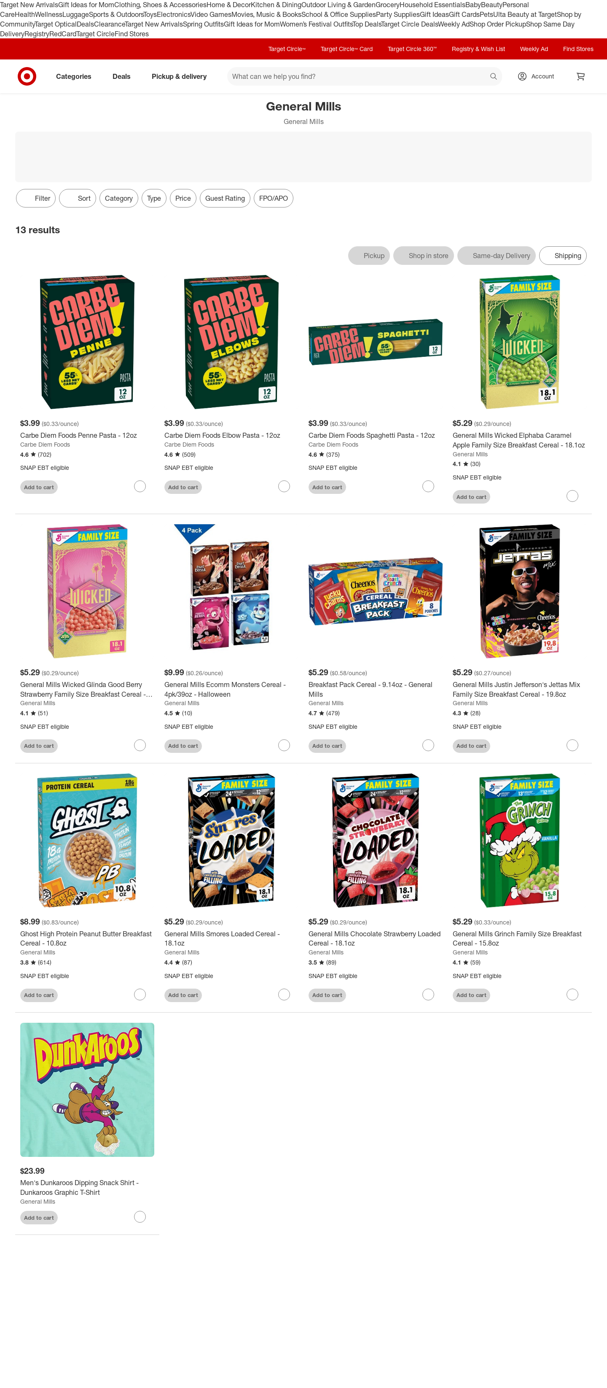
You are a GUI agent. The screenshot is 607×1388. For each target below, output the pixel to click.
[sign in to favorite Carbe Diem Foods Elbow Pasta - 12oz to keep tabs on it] (284, 486)
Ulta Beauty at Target (525, 14)
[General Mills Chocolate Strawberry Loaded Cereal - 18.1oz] (376, 939)
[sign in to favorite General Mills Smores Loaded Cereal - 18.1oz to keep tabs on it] (284, 994)
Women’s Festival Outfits (316, 24)
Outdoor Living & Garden (338, 4)
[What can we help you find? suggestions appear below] (364, 76)
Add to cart (39, 487)
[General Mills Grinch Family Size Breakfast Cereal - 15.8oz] (520, 939)
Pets (486, 14)
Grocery (388, 4)
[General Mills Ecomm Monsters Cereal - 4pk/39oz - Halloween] (231, 689)
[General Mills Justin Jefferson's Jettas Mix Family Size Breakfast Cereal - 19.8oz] (520, 689)
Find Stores (132, 34)
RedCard (62, 34)
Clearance (109, 24)
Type (154, 198)
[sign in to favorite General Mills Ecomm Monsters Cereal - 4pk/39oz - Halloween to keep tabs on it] (284, 745)
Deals (85, 24)
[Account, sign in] (538, 76)
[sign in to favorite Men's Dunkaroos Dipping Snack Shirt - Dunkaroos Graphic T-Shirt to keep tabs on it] (140, 1217)
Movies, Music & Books (266, 14)
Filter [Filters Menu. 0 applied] (35, 198)
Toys (150, 14)
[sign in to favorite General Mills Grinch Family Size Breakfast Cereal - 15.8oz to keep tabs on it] (572, 994)
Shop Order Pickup (498, 24)
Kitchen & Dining (276, 4)
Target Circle (95, 34)
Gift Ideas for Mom (86, 4)
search (494, 77)
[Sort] (77, 198)
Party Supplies (398, 14)
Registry (36, 34)
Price (183, 198)
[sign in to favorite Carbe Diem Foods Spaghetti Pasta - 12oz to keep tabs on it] (428, 486)
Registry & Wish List (478, 48)
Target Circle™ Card (347, 48)
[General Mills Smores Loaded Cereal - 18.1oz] (231, 939)
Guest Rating (225, 198)
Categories (77, 76)
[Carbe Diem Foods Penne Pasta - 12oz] (87, 435)
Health (25, 14)
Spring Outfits (203, 24)
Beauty (491, 4)
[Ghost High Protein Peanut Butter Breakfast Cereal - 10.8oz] (87, 939)
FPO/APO (273, 198)
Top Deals (366, 24)
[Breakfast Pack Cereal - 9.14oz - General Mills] (376, 689)
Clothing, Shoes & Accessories (160, 4)
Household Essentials (432, 4)
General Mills (470, 454)
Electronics (174, 14)
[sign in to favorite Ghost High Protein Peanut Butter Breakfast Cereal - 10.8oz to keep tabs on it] (140, 994)
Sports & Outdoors (116, 14)
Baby (473, 4)
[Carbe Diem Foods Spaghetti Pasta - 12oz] (376, 435)
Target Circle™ (287, 48)
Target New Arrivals (29, 4)
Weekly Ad (454, 24)
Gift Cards (464, 14)
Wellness (48, 14)
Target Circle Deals (409, 24)
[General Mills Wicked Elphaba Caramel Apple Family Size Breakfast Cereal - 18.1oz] (520, 440)
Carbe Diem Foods (45, 444)
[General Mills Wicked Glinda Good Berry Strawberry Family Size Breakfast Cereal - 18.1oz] (87, 689)
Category (119, 198)
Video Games (211, 14)
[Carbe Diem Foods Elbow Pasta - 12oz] (231, 435)
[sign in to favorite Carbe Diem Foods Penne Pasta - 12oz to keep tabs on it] (140, 486)
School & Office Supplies (338, 14)
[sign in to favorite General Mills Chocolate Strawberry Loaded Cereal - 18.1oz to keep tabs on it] (428, 994)
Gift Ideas (434, 14)
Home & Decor (229, 4)
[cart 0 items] (581, 76)
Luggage (75, 14)
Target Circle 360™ (412, 48)
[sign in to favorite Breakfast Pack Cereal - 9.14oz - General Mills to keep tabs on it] (428, 745)
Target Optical (56, 24)
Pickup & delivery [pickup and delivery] (182, 76)
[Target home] (27, 76)
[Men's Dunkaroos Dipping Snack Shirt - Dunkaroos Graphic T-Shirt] (87, 1187)
